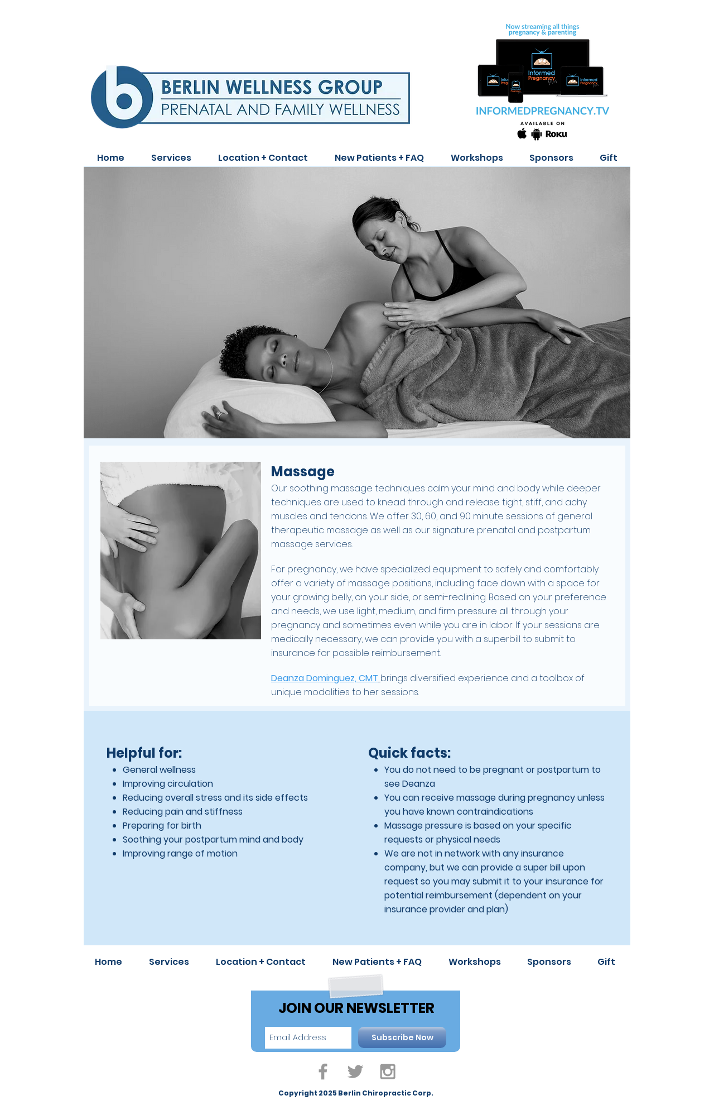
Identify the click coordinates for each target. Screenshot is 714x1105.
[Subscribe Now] (402, 1037)
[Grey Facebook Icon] (323, 1071)
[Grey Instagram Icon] (387, 1071)
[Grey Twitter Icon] (355, 1071)
